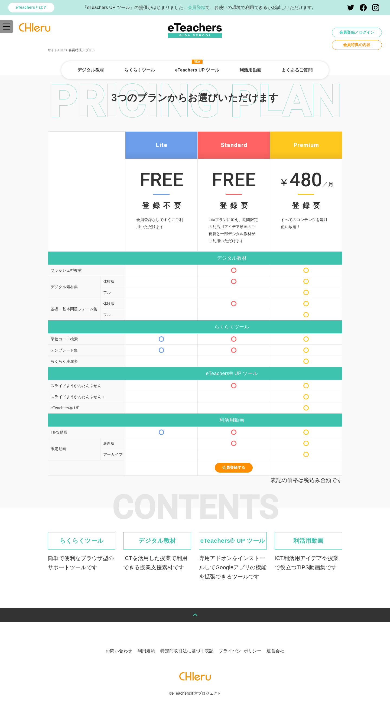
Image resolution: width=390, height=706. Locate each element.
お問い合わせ (119, 651)
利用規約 (146, 651)
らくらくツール (139, 70)
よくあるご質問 (297, 70)
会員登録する (233, 467)
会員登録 (197, 7)
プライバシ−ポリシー (240, 651)
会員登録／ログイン (356, 32)
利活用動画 (250, 70)
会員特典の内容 (356, 45)
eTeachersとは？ (31, 7)
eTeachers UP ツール (197, 70)
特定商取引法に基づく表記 (187, 651)
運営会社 (275, 651)
